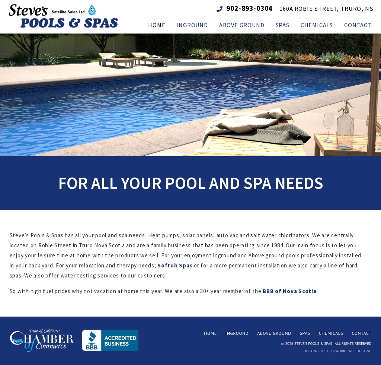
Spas (305, 333)
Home (210, 333)
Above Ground (274, 333)
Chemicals (331, 333)
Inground (237, 333)
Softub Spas (174, 265)
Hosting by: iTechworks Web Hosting (337, 351)
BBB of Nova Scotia (290, 291)
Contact (362, 333)
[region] (190, 93)
